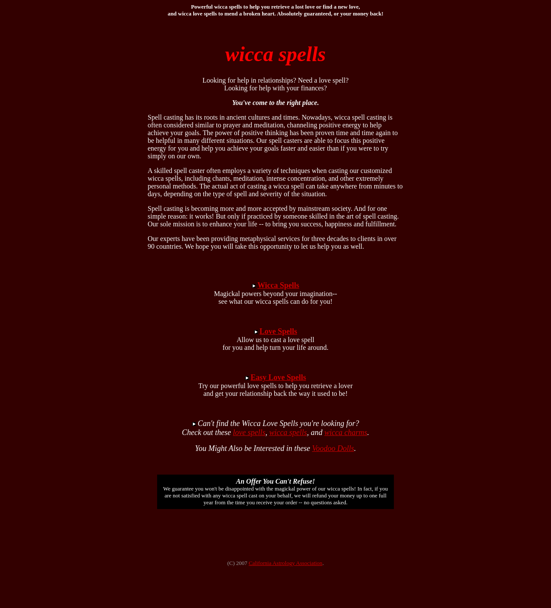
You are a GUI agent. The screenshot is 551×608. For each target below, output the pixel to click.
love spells (249, 432)
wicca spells (288, 432)
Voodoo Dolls (333, 448)
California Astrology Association (285, 563)
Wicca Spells (278, 285)
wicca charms (345, 432)
